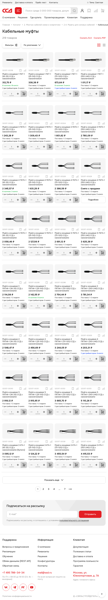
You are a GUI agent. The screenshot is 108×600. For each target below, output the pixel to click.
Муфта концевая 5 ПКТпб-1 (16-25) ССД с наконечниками (12, 394)
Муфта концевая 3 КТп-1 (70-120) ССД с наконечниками (66, 447)
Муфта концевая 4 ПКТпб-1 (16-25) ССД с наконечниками (12, 341)
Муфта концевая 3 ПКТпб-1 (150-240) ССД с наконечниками (92, 288)
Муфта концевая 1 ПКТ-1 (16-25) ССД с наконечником (13, 76)
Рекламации (8, 551)
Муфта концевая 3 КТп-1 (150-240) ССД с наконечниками (92, 447)
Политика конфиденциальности (17, 596)
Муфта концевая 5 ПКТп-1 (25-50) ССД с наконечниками (41, 235)
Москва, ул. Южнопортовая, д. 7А (86, 574)
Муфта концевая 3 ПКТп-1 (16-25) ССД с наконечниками (14, 129)
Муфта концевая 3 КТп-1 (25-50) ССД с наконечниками (40, 447)
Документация (80, 546)
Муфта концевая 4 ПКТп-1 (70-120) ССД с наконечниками (67, 182)
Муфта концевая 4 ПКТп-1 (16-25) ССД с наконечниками (14, 182)
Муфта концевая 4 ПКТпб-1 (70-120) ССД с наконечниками (65, 341)
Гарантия (78, 565)
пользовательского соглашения (74, 520)
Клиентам (72, 17)
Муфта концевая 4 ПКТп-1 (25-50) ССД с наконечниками (40, 182)
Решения (22, 17)
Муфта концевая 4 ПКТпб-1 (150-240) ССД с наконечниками (92, 341)
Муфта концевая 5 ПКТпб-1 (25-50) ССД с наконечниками (39, 394)
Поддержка (86, 17)
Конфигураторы (46, 561)
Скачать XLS (86, 38)
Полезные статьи (82, 551)
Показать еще (54, 479)
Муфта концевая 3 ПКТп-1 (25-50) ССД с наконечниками (40, 129)
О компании (8, 17)
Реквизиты (7, 2)
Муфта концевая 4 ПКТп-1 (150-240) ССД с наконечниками (93, 182)
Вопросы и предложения (15, 546)
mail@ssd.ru (45, 572)
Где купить (35, 17)
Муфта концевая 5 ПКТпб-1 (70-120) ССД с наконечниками (65, 394)
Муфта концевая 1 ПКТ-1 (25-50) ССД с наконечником (40, 76)
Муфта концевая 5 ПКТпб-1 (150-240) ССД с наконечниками (92, 394)
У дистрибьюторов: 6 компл (92, 353)
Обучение (7, 556)
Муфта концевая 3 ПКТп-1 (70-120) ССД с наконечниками (67, 129)
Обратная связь (10, 565)
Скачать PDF (100, 38)
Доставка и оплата (24, 2)
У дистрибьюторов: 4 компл (66, 88)
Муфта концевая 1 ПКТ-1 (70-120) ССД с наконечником (66, 76)
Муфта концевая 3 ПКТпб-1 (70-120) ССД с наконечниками (65, 288)
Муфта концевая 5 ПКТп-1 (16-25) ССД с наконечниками (14, 235)
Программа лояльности (85, 561)
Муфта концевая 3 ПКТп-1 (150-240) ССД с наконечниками (93, 129)
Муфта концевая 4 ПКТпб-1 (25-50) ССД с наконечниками (39, 341)
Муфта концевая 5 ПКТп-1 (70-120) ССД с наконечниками (67, 235)
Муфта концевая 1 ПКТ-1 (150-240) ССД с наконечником (92, 76)
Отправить (90, 514)
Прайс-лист (40, 2)
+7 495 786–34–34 (13, 572)
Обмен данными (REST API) (16, 561)
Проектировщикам (54, 17)
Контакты (53, 2)
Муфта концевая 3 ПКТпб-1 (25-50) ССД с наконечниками (39, 288)
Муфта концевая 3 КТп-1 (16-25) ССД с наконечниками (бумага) (13, 447)
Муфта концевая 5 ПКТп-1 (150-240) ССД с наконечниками (93, 235)
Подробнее (93, 199)
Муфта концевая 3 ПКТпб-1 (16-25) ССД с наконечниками (12, 288)
